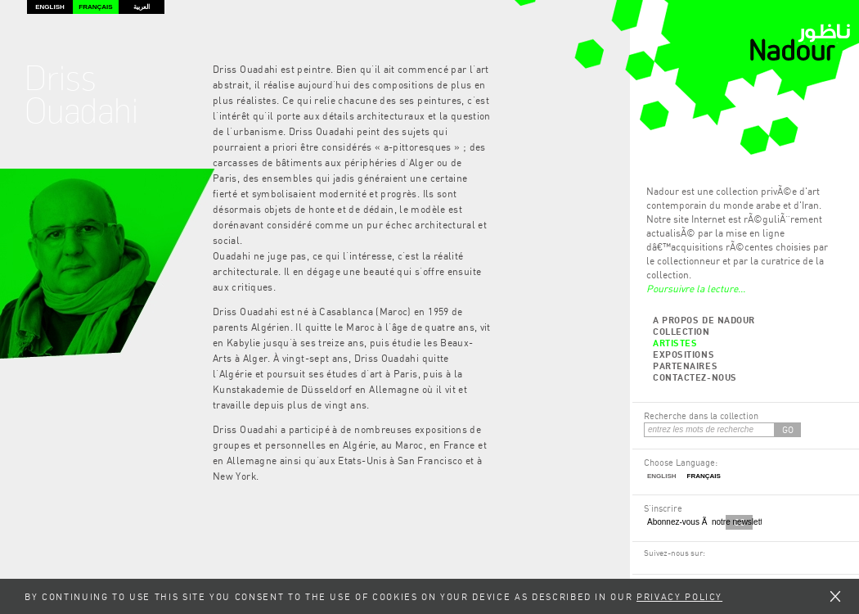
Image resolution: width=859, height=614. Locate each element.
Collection (681, 331)
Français (95, 7)
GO (788, 429)
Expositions (683, 354)
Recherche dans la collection (701, 415)
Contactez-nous (695, 377)
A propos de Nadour (704, 319)
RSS (668, 569)
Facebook (651, 569)
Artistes (675, 342)
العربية (141, 7)
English (50, 7)
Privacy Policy (679, 596)
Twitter (685, 569)
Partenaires (685, 365)
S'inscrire (663, 508)
